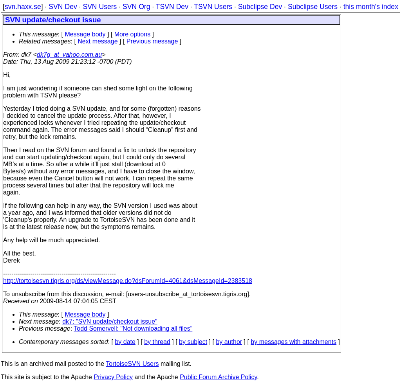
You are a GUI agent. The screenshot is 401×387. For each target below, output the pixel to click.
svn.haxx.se (23, 7)
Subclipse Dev (260, 7)
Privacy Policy (113, 377)
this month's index (370, 7)
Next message (97, 41)
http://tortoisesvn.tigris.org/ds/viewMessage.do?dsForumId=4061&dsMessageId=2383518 (127, 280)
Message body (85, 34)
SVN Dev (63, 7)
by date (125, 341)
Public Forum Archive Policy (218, 377)
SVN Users (100, 7)
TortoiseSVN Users (132, 363)
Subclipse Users (313, 7)
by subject (193, 341)
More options (132, 34)
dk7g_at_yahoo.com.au (69, 54)
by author (229, 341)
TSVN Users (213, 7)
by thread (157, 341)
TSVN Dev (172, 7)
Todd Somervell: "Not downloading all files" (133, 328)
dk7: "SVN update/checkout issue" (109, 321)
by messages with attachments (293, 341)
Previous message (152, 41)
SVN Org (136, 7)
